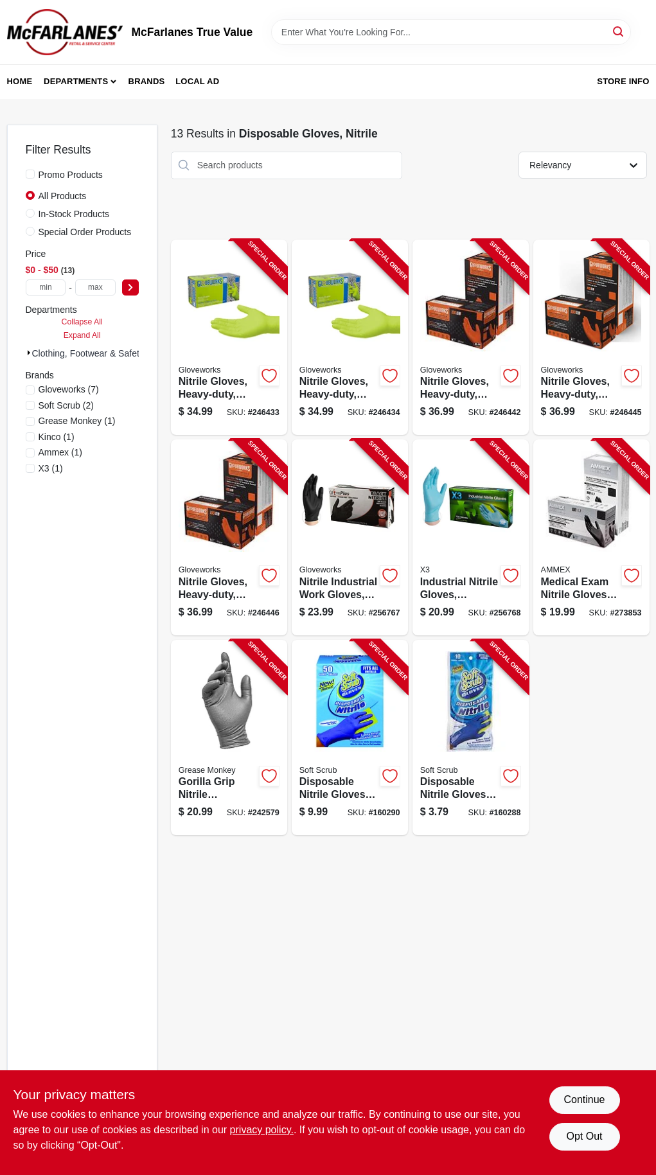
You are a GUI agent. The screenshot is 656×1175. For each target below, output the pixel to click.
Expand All (82, 335)
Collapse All (82, 321)
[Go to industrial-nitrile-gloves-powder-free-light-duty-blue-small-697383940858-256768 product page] (470, 537)
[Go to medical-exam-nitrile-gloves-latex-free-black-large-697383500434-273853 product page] (591, 537)
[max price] (95, 287)
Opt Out (584, 1136)
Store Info (623, 81)
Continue (584, 1099)
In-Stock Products (74, 214)
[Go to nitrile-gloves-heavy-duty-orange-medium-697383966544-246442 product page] (470, 338)
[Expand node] (29, 352)
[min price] (46, 287)
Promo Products (71, 175)
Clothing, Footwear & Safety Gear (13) (108, 353)
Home (20, 81)
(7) (69, 389)
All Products (63, 196)
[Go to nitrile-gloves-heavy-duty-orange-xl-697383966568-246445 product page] (591, 338)
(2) (66, 405)
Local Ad (197, 81)
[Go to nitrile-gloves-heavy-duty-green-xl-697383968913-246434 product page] (350, 338)
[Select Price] (130, 287)
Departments (76, 81)
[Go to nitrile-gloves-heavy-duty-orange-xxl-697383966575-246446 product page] (229, 537)
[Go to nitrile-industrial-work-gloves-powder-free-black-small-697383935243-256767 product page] (350, 537)
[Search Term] (451, 32)
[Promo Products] (30, 174)
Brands (147, 81)
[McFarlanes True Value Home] (65, 32)
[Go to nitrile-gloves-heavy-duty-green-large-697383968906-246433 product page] (229, 338)
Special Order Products (85, 232)
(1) (77, 421)
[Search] (619, 31)
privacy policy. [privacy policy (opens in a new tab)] (262, 1129)
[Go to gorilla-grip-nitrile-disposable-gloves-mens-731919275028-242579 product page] (229, 738)
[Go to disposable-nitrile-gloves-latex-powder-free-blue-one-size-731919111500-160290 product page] (350, 738)
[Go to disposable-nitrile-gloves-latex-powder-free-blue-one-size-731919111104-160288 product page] (470, 738)
